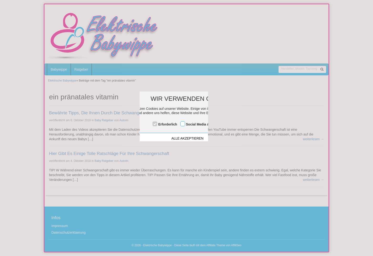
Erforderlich (167, 124)
